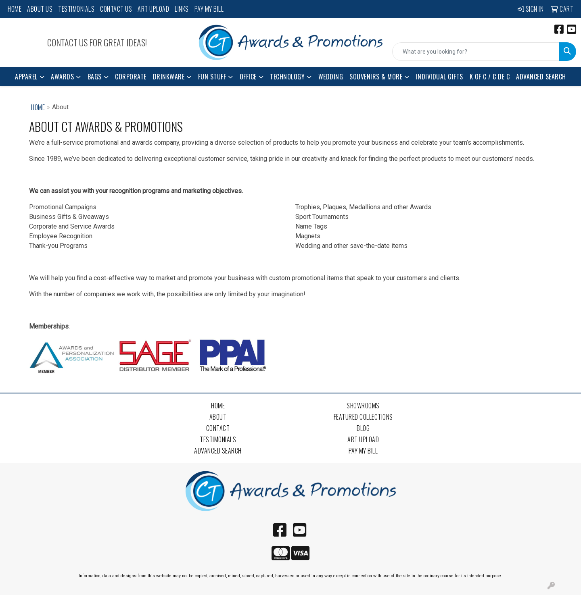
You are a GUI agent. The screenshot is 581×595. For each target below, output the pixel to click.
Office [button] (248, 76)
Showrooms (363, 405)
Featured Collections (363, 417)
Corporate (130, 76)
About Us (39, 9)
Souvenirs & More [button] (375, 76)
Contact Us (116, 9)
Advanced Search (541, 76)
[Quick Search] (475, 51)
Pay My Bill (209, 9)
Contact (218, 428)
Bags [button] (95, 76)
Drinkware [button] (169, 76)
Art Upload (153, 9)
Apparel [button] (26, 76)
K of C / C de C (490, 76)
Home (14, 9)
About (218, 417)
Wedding (330, 76)
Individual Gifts (439, 76)
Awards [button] (62, 76)
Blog (363, 428)
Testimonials (76, 9)
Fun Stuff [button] (212, 76)
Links (182, 9)
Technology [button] (287, 76)
